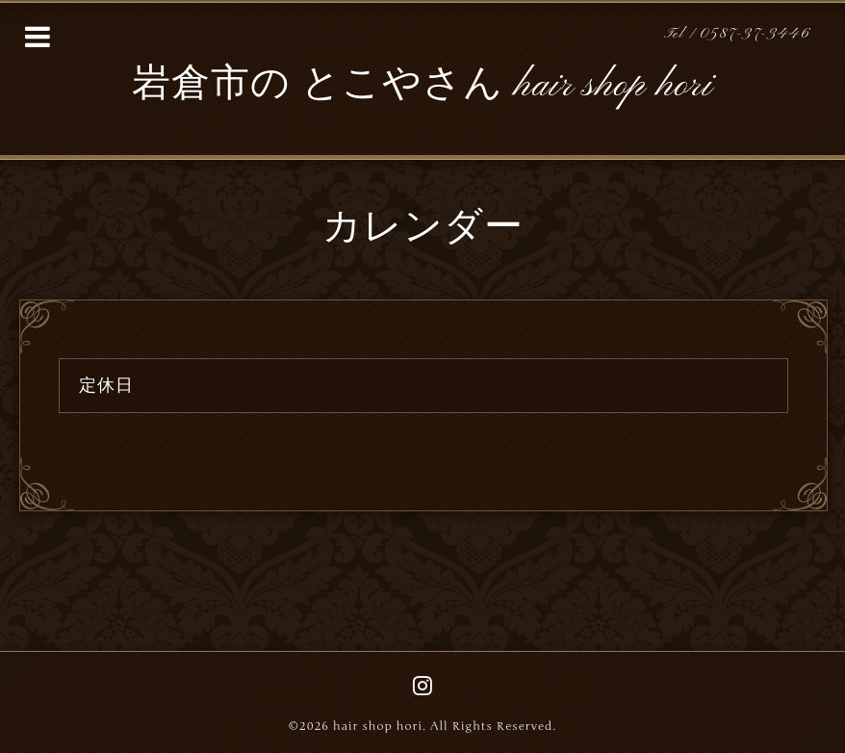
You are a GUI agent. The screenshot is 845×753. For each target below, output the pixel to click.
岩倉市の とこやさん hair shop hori (422, 86)
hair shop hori (377, 726)
